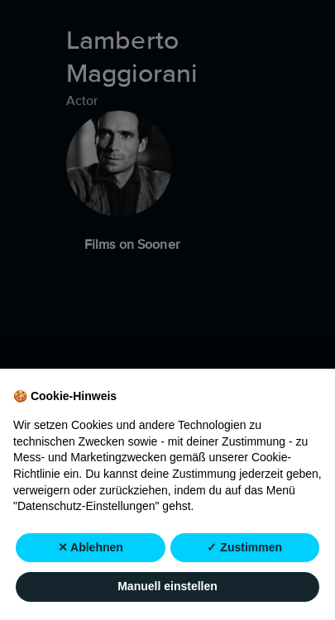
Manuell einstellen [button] (167, 586)
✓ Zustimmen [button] (244, 547)
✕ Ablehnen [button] (90, 547)
